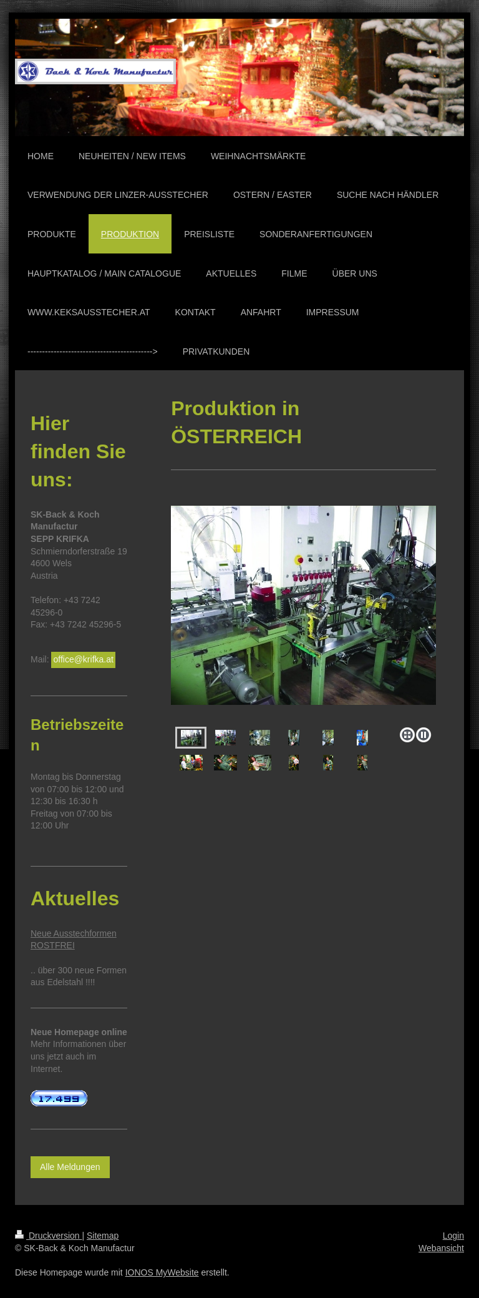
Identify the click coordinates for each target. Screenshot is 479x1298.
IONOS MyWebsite (162, 1272)
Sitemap (103, 1236)
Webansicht (441, 1248)
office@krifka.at (83, 659)
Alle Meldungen (70, 1167)
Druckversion (48, 1236)
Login (453, 1236)
